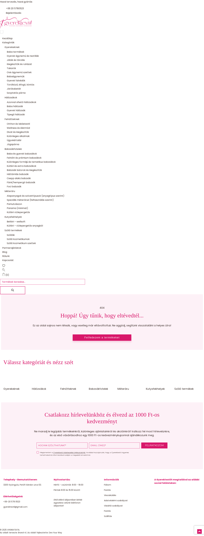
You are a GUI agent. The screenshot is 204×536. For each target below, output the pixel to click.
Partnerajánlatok (11, 248)
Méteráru (10, 191)
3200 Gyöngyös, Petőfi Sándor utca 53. (22, 485)
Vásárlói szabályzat (113, 505)
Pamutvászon (14, 204)
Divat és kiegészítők (18, 132)
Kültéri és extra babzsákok (21, 166)
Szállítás (108, 516)
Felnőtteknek (12, 119)
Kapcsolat (8, 260)
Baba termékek (15, 52)
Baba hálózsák (15, 106)
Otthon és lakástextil (18, 124)
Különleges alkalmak (18, 136)
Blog (4, 252)
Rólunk (6, 256)
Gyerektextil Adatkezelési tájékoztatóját (69, 453)
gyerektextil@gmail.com (15, 507)
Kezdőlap (7, 38)
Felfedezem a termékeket (102, 337)
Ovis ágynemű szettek (19, 72)
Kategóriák (8, 42)
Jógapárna (13, 144)
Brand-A (22, 532)
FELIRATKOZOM (154, 445)
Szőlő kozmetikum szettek (21, 243)
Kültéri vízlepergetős (18, 212)
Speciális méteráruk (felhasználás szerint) (30, 200)
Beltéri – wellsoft (16, 221)
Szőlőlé (11, 235)
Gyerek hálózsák (16, 110)
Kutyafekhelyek (13, 217)
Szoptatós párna (16, 93)
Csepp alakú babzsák (19, 178)
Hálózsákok (11, 97)
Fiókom (107, 485)
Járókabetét (14, 89)
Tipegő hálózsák (16, 114)
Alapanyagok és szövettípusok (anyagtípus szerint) (35, 196)
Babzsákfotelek (13, 149)
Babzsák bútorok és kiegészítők (24, 170)
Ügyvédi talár (14, 140)
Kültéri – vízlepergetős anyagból (25, 225)
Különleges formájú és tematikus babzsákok (31, 162)
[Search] (13, 290)
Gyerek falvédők (16, 80)
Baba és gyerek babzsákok (22, 153)
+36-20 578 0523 (11, 501)
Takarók (11, 68)
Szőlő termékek (13, 230)
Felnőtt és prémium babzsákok (24, 158)
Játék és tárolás (16, 60)
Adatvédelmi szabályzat (116, 500)
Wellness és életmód (18, 128)
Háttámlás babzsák (18, 174)
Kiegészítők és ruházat (19, 64)
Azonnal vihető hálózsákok (21, 102)
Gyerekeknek (12, 47)
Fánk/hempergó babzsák (21, 182)
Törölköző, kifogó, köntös (20, 84)
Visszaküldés (110, 495)
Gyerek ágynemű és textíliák (23, 56)
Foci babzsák (14, 186)
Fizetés (107, 490)
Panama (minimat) (17, 208)
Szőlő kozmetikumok (18, 239)
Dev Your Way (55, 532)
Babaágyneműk (16, 76)
